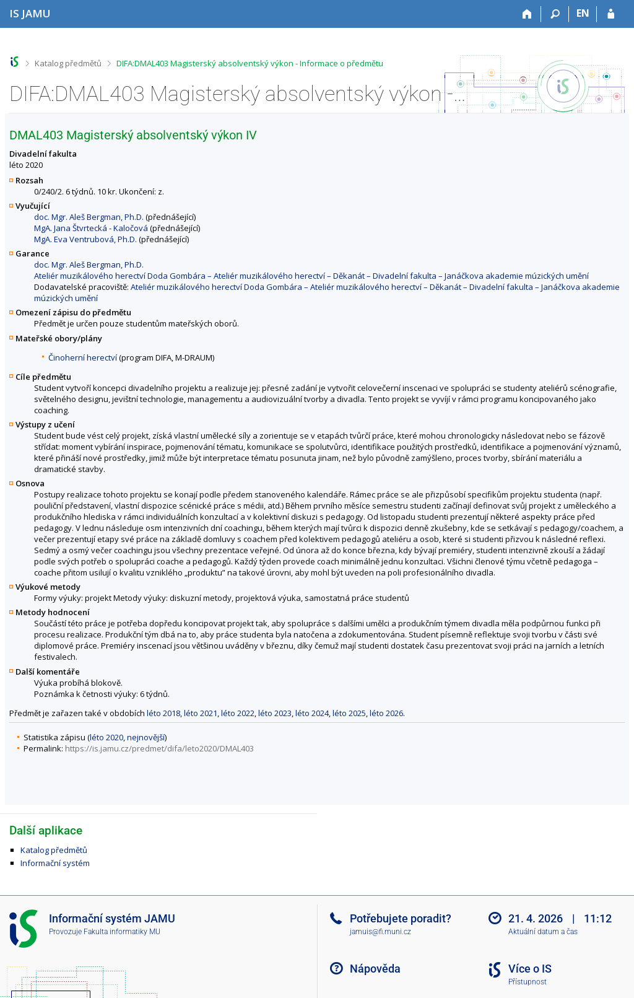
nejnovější (146, 737)
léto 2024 (312, 713)
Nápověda (375, 968)
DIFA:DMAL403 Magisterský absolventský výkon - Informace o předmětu (249, 63)
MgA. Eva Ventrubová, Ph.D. (85, 239)
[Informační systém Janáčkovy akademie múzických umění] (30, 13)
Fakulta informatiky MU (122, 931)
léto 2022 (237, 713)
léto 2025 (349, 713)
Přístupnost (527, 982)
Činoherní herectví (82, 357)
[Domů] (527, 14)
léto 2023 (275, 713)
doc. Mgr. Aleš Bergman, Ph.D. (89, 216)
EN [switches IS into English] (582, 13)
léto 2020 (106, 737)
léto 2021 (200, 713)
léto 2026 (386, 713)
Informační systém (55, 863)
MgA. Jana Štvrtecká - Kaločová (91, 228)
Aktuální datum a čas (543, 931)
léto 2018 (163, 713)
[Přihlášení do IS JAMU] (611, 14)
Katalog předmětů (68, 63)
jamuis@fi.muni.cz (380, 931)
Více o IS (530, 968)
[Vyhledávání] (555, 14)
